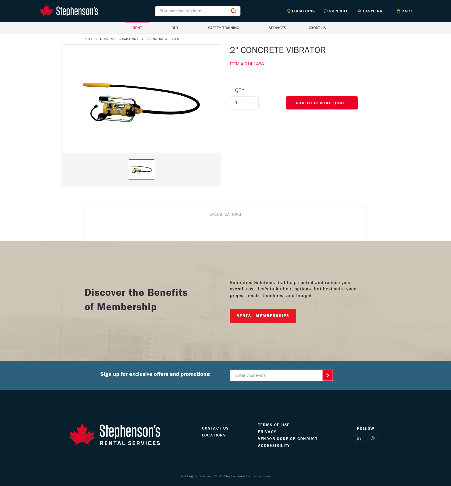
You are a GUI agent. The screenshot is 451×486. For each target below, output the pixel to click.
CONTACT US (215, 428)
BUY (175, 27)
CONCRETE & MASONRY (119, 39)
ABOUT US (317, 27)
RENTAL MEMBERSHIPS (262, 315)
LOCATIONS (214, 435)
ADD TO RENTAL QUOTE (321, 102)
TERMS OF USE (274, 424)
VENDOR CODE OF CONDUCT (288, 438)
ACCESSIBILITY (274, 445)
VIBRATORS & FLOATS (163, 39)
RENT (137, 27)
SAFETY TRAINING (223, 27)
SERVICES (277, 27)
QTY (239, 90)
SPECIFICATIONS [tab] (225, 214)
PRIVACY (267, 431)
